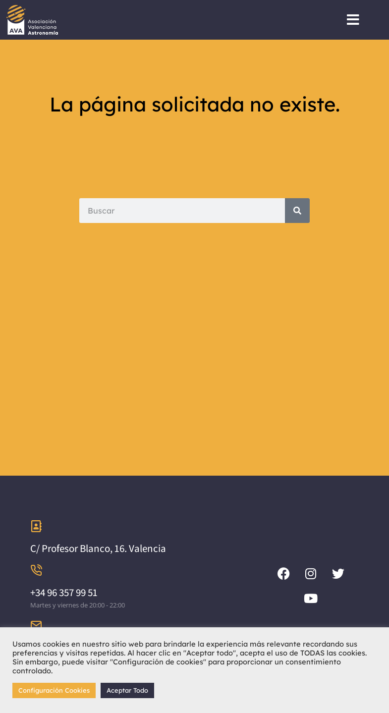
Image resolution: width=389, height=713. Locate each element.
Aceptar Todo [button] (127, 690)
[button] (353, 20)
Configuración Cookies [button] (54, 690)
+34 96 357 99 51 (64, 592)
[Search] (297, 210)
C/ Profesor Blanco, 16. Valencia (98, 548)
